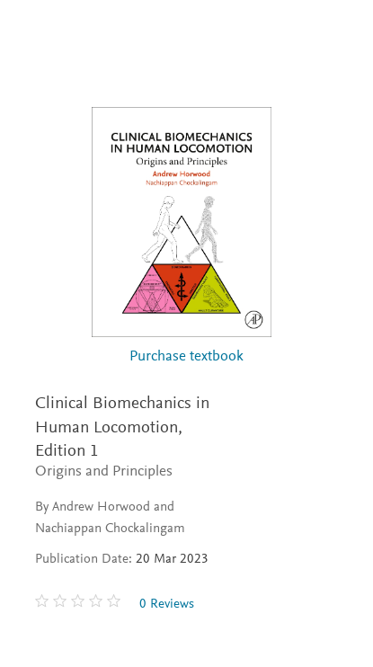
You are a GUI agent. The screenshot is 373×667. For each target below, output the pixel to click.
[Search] (338, 34)
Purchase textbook (186, 357)
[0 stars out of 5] (80, 604)
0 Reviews (166, 604)
